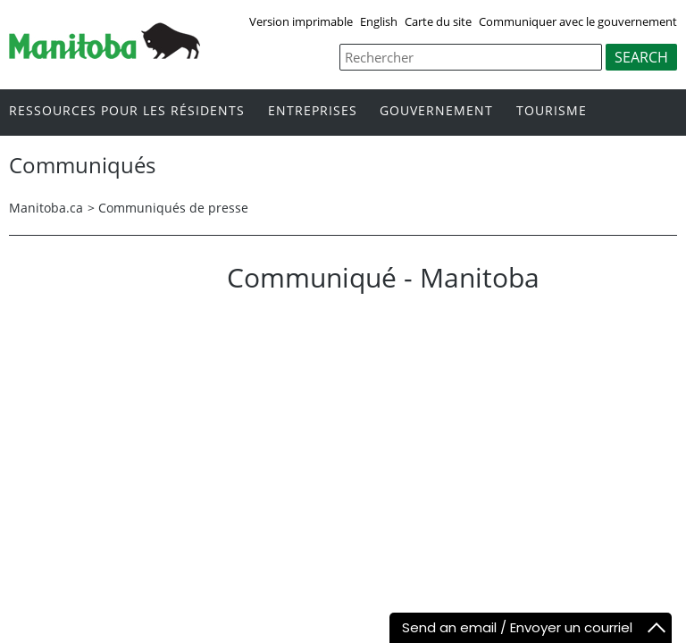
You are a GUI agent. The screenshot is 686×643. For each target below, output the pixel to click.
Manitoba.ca (46, 207)
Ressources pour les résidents (127, 111)
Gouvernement (436, 111)
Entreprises (312, 111)
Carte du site (438, 21)
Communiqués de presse (173, 207)
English (378, 21)
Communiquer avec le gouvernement (578, 21)
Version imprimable (301, 21)
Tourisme (551, 111)
